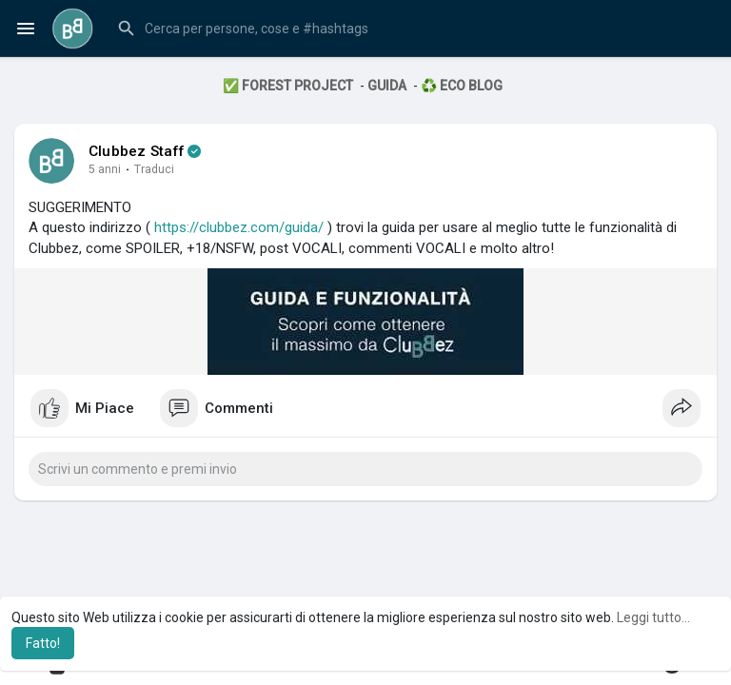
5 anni (105, 169)
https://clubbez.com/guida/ (239, 227)
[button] (412, 29)
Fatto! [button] (43, 643)
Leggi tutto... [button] (653, 617)
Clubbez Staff (137, 151)
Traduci (154, 169)
